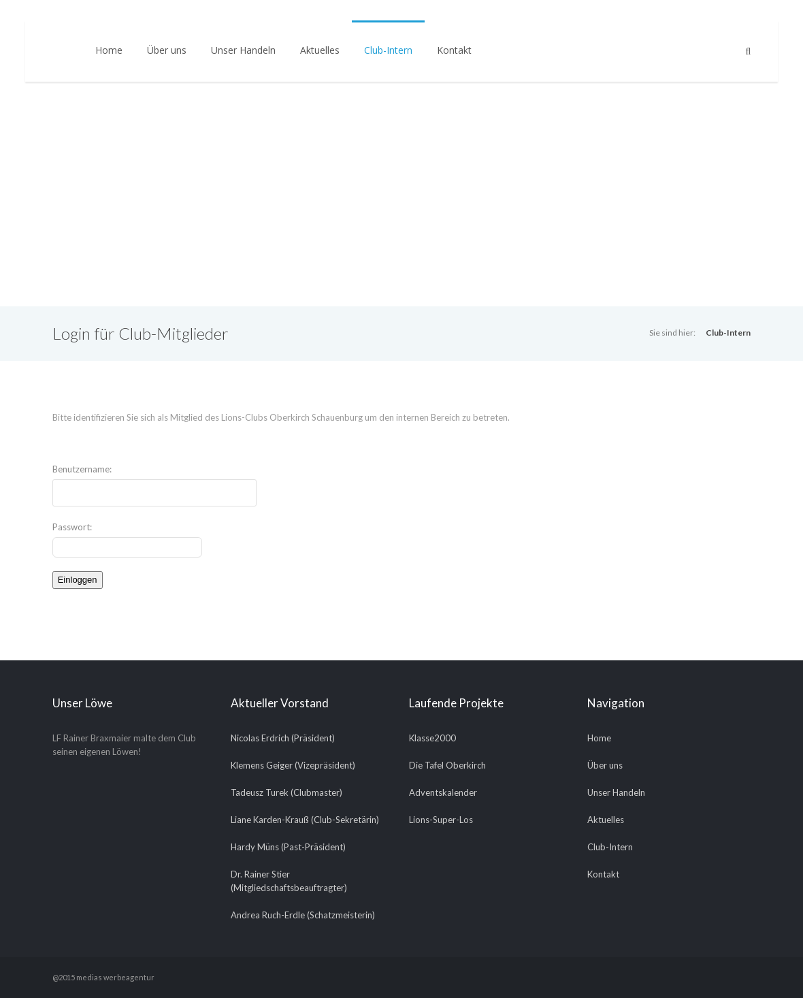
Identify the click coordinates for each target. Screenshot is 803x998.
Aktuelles (320, 50)
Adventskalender (443, 792)
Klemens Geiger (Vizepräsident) (293, 765)
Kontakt (454, 50)
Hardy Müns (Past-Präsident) (288, 846)
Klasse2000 (432, 738)
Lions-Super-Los (441, 819)
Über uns (166, 50)
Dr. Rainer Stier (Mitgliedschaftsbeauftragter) (289, 881)
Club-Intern (388, 50)
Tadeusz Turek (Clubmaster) (286, 792)
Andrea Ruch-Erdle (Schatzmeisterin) (303, 915)
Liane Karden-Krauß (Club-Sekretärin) (305, 819)
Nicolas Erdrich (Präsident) (283, 738)
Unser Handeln (243, 50)
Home (108, 50)
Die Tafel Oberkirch (447, 765)
